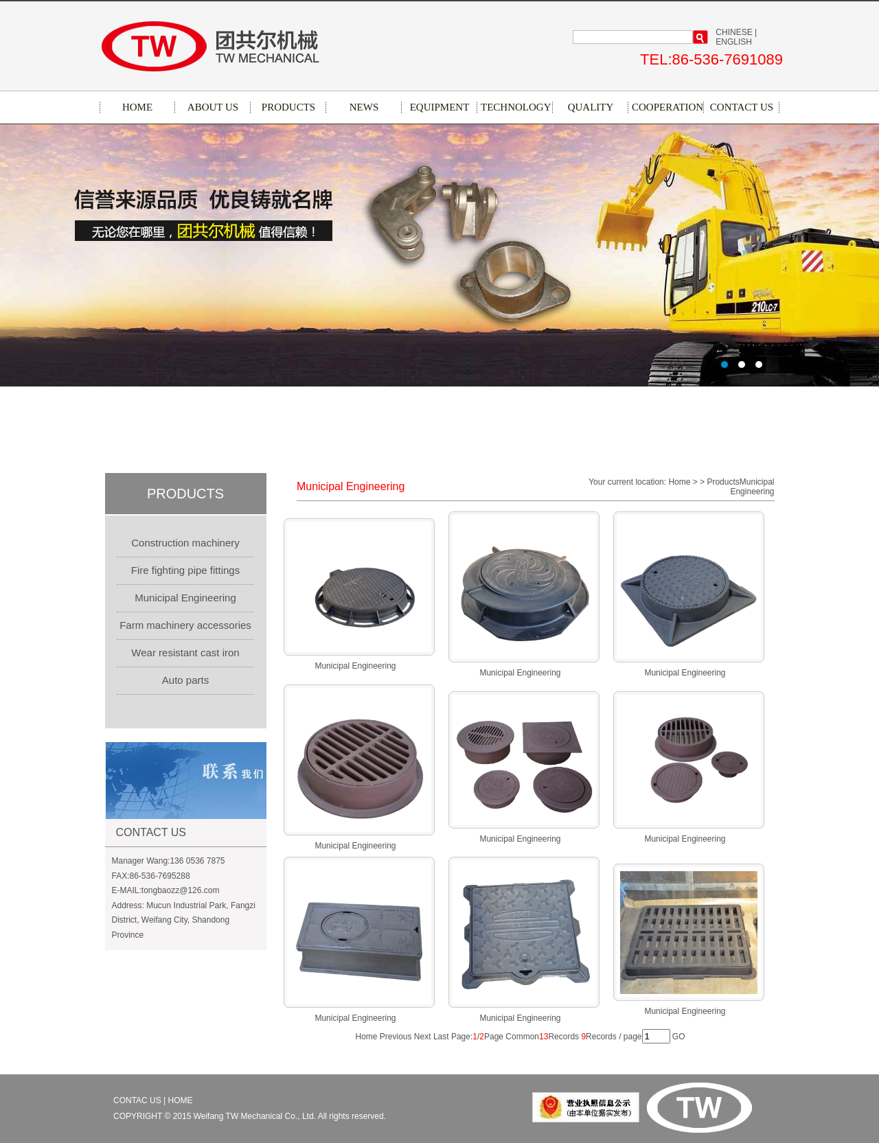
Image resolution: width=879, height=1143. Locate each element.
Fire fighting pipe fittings (185, 570)
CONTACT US (741, 107)
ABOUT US (212, 107)
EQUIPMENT (440, 107)
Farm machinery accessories (185, 625)
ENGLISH (734, 42)
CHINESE (734, 32)
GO (678, 1036)
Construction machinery (185, 543)
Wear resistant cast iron (185, 652)
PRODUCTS (288, 107)
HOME (137, 107)
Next (422, 1036)
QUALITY (591, 107)
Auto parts (185, 680)
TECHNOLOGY (515, 107)
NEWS (364, 107)
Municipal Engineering (185, 597)
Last (441, 1036)
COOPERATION (666, 107)
